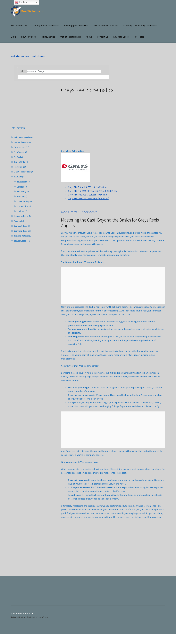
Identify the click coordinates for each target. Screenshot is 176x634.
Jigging (20, 186)
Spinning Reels (20, 231)
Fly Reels (18, 157)
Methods (18, 176)
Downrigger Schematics (76, 25)
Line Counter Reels (22, 171)
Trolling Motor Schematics (45, 25)
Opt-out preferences (70, 36)
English (21, 2)
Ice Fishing (19, 166)
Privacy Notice (48, 36)
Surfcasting (22, 206)
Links (13, 36)
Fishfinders (19, 152)
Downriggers (19, 147)
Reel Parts (139, 36)
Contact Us (102, 36)
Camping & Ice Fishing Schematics (140, 25)
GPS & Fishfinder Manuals (105, 25)
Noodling (21, 196)
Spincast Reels (20, 226)
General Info (19, 162)
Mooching (21, 191)
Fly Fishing (22, 181)
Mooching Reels (21, 216)
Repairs (17, 221)
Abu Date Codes (121, 36)
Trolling (20, 211)
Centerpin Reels (21, 142)
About (89, 36)
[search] (64, 71)
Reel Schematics (19, 25)
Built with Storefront (37, 617)
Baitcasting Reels (22, 137)
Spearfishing (23, 201)
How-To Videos (28, 36)
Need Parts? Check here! (79, 212)
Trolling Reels (20, 240)
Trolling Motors (21, 235)
